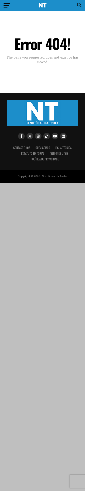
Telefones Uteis (58, 153)
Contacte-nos (21, 148)
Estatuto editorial (32, 153)
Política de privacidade (45, 159)
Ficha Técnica (63, 148)
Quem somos (43, 148)
